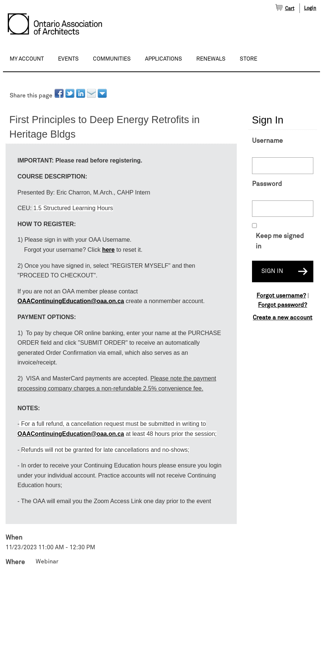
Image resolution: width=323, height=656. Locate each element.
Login (310, 8)
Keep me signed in (280, 241)
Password (267, 184)
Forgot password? (282, 305)
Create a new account (282, 318)
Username (267, 141)
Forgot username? (281, 296)
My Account (27, 59)
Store (248, 59)
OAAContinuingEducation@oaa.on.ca (70, 301)
